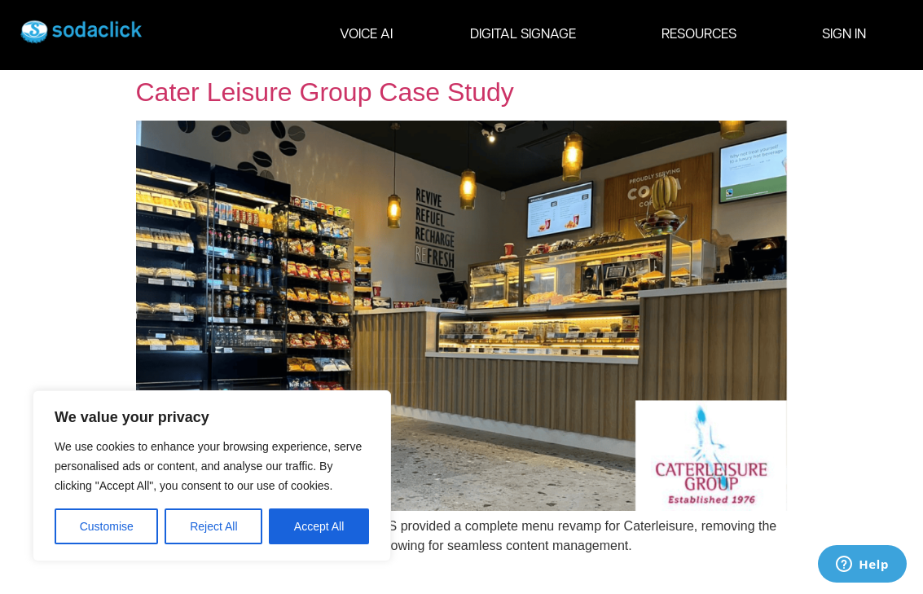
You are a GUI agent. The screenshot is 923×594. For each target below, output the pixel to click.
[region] (212, 475)
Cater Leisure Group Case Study (325, 92)
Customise (107, 526)
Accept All (319, 526)
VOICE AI (366, 35)
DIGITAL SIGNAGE (527, 35)
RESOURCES (703, 35)
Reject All (213, 526)
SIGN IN (844, 35)
